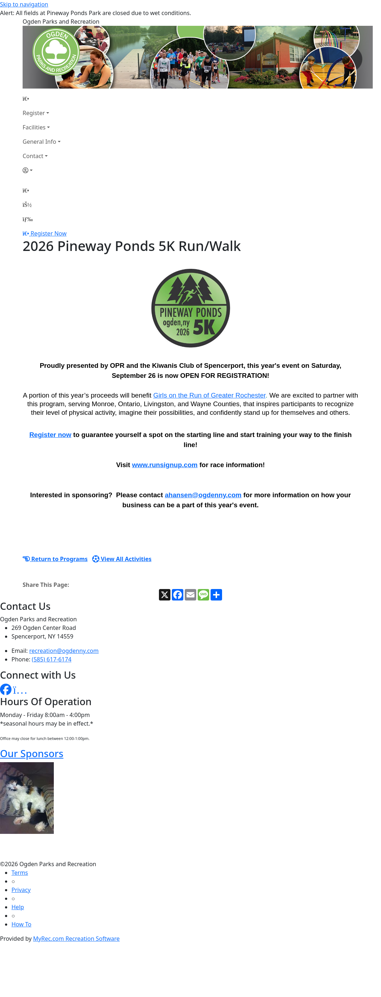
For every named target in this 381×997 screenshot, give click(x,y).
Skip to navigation (24, 4)
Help (17, 907)
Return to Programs (55, 559)
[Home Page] (42, 98)
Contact (33, 156)
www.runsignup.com (165, 465)
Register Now (48, 233)
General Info (39, 142)
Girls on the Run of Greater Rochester (209, 395)
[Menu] (28, 219)
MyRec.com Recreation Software (76, 939)
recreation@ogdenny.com (64, 651)
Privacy (20, 890)
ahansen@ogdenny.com (203, 495)
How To (21, 924)
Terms (19, 873)
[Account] (42, 170)
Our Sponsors (32, 753)
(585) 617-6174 (51, 659)
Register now (50, 434)
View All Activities (122, 559)
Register (34, 113)
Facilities (34, 127)
